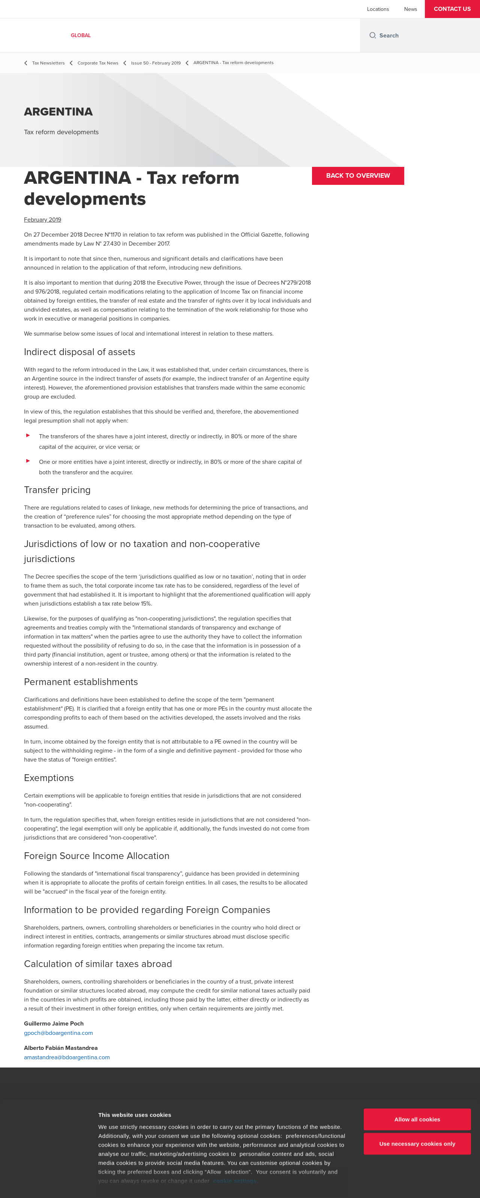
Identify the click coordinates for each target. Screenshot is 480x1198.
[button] (452, 9)
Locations (378, 9)
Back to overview (359, 176)
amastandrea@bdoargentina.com (67, 1057)
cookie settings (235, 1145)
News (410, 9)
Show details (393, 1183)
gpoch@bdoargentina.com (58, 1033)
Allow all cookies (417, 1083)
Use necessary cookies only (418, 1108)
